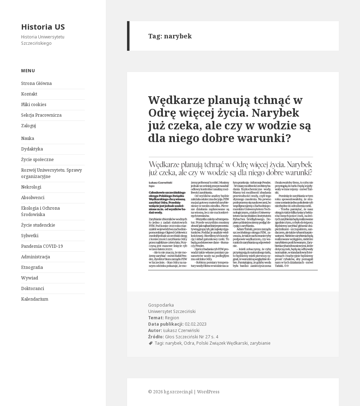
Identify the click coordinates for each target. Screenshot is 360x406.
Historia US (43, 26)
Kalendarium (34, 299)
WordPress (208, 392)
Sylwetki (29, 236)
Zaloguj (28, 126)
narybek (173, 343)
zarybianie (260, 343)
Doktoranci (32, 288)
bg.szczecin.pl (178, 392)
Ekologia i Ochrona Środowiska (40, 211)
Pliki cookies (33, 104)
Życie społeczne (37, 159)
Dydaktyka (32, 149)
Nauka (27, 138)
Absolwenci (32, 198)
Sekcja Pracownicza (41, 115)
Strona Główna (36, 83)
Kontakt (29, 94)
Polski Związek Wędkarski (222, 343)
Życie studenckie (38, 225)
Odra (189, 343)
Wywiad (29, 278)
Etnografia (32, 267)
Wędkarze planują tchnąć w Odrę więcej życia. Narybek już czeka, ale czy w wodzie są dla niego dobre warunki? (229, 118)
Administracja (35, 257)
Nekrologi (31, 187)
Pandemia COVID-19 (42, 246)
